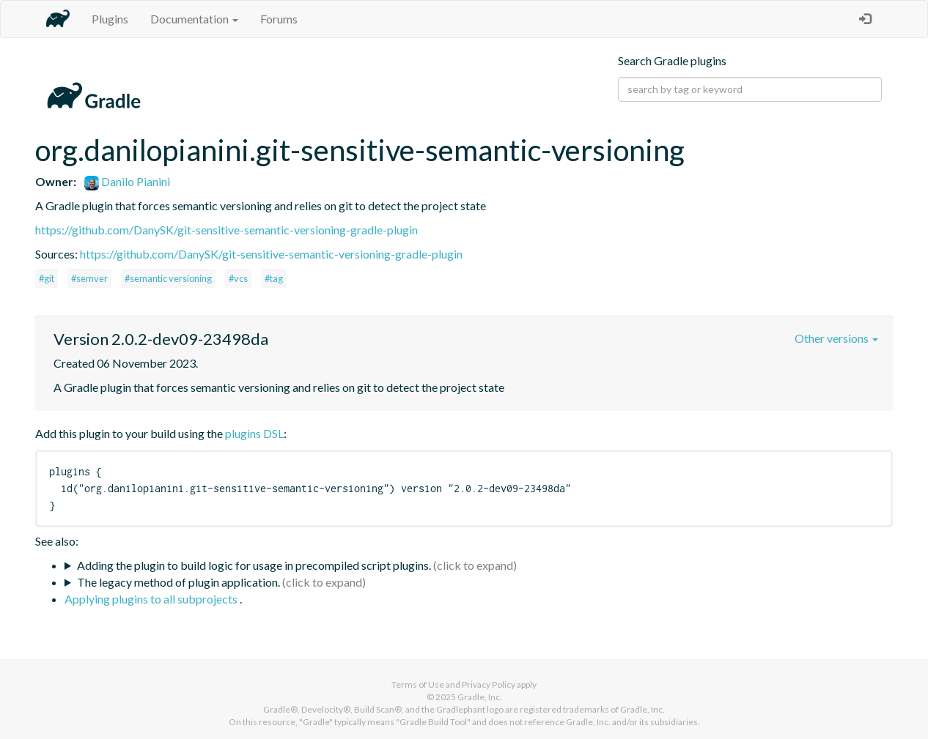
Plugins (110, 19)
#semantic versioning (168, 278)
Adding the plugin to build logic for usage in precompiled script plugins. (254, 565)
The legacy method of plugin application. (178, 582)
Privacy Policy (488, 684)
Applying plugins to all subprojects (152, 599)
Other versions (836, 338)
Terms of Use (417, 684)
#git (46, 278)
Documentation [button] (194, 19)
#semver (89, 278)
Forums (279, 19)
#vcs (238, 278)
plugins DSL (254, 433)
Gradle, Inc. (479, 696)
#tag (274, 278)
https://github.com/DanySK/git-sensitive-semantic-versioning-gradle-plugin (226, 230)
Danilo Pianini (127, 181)
